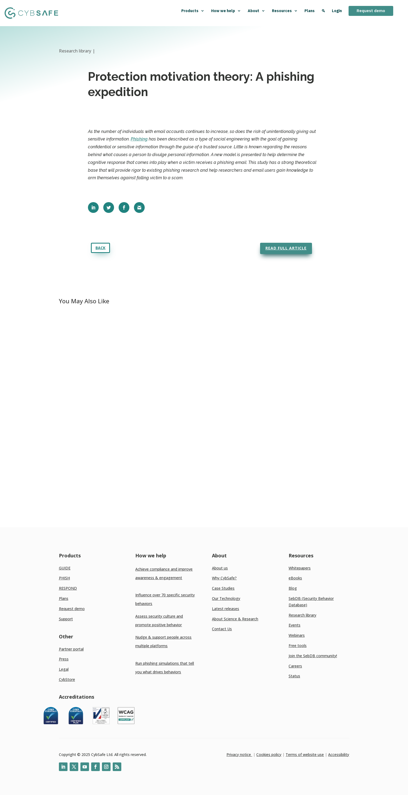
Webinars (297, 635)
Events (294, 625)
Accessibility (338, 754)
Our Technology (226, 598)
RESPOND (68, 588)
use (320, 754)
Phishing (139, 139)
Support (66, 618)
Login (337, 10)
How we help (226, 10)
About (256, 10)
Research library (302, 615)
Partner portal (71, 649)
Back (100, 247)
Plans (309, 10)
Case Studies (223, 588)
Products (192, 10)
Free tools (298, 645)
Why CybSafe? (224, 578)
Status (294, 675)
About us (220, 568)
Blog (293, 588)
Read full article (286, 248)
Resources (285, 10)
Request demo (371, 10)
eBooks (295, 578)
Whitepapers (300, 568)
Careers (295, 666)
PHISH (64, 578)
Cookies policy (268, 754)
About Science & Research (235, 618)
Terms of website (301, 754)
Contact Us (222, 628)
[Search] (323, 13)
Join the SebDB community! (313, 655)
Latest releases (225, 608)
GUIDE (64, 568)
